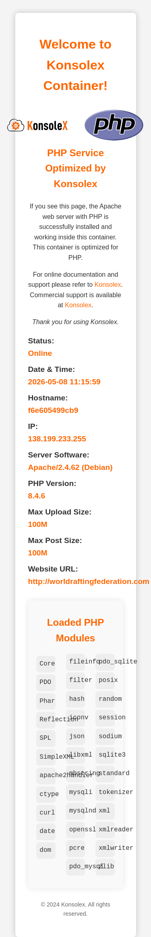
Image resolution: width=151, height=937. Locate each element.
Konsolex (108, 284)
